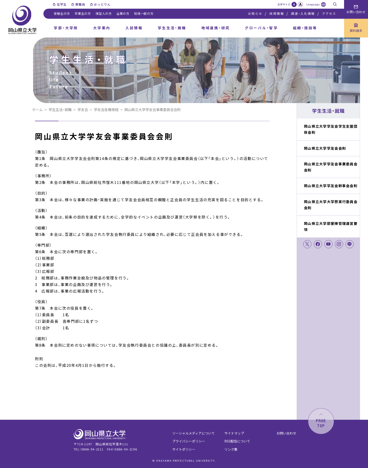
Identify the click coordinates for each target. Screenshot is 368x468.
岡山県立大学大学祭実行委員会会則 (330, 204)
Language (313, 4)
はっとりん (102, 4)
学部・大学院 (66, 27)
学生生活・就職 (172, 27)
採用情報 (276, 13)
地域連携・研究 (215, 27)
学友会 (82, 109)
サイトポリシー (183, 449)
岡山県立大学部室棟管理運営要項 (330, 226)
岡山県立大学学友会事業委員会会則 (330, 166)
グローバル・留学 (261, 27)
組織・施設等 (305, 27)
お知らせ (255, 13)
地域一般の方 (143, 13)
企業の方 (122, 13)
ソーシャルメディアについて (193, 433)
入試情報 (134, 27)
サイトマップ (234, 433)
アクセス (329, 13)
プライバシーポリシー (188, 441)
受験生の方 (62, 13)
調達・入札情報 (303, 13)
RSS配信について (237, 441)
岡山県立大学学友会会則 (325, 148)
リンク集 (231, 449)
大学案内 (102, 27)
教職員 (80, 4)
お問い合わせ (286, 433)
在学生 (62, 4)
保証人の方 (104, 13)
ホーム (37, 109)
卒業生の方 (83, 13)
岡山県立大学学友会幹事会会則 (330, 185)
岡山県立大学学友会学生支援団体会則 (330, 129)
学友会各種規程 (106, 109)
